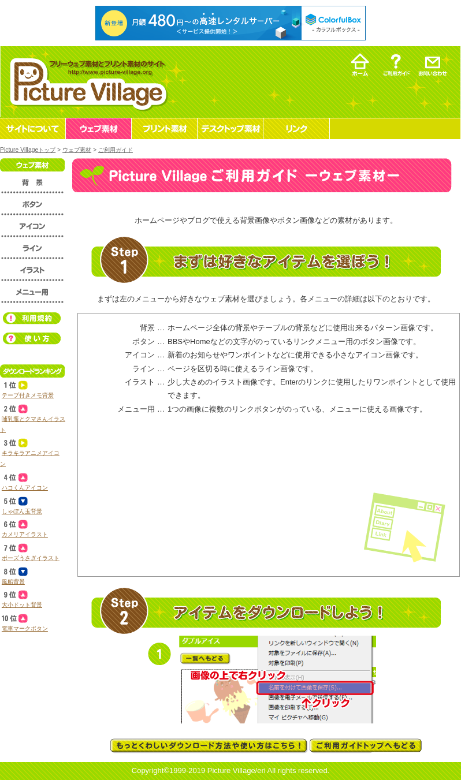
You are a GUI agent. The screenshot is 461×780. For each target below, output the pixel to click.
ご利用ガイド (115, 150)
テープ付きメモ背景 (28, 395)
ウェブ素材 (76, 150)
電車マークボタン (25, 628)
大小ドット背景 (22, 605)
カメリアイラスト (25, 534)
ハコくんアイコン (25, 487)
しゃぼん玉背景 (22, 511)
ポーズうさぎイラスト (31, 558)
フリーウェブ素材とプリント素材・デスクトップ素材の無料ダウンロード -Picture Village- (87, 81)
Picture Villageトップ (27, 150)
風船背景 (13, 582)
